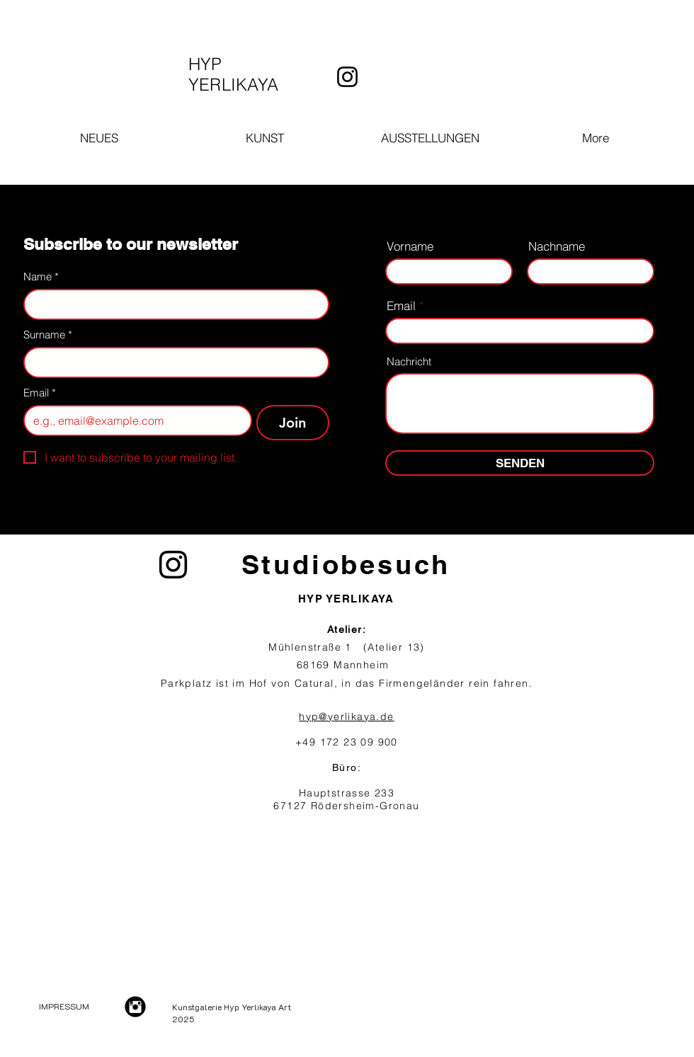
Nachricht (409, 361)
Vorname (410, 246)
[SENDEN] (519, 463)
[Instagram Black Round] (135, 1006)
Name (41, 276)
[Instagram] (347, 77)
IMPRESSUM (64, 1006)
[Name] (172, 304)
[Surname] (172, 362)
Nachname (556, 246)
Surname (47, 334)
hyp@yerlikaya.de (346, 716)
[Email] (133, 420)
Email (39, 393)
